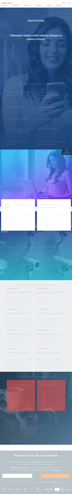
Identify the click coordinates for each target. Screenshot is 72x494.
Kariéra (38, 5)
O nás (4, 5)
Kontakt (48, 5)
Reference (27, 5)
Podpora (58, 5)
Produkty (15, 5)
